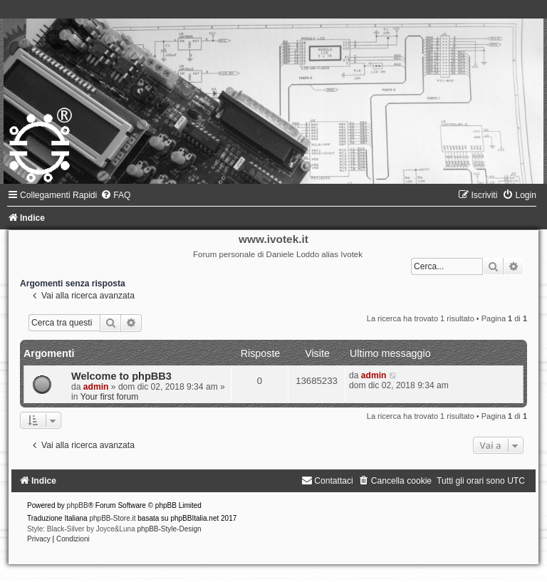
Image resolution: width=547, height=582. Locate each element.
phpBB (77, 505)
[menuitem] (115, 195)
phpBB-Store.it (112, 518)
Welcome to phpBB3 (121, 376)
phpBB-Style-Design (169, 529)
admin (96, 387)
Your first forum (109, 397)
